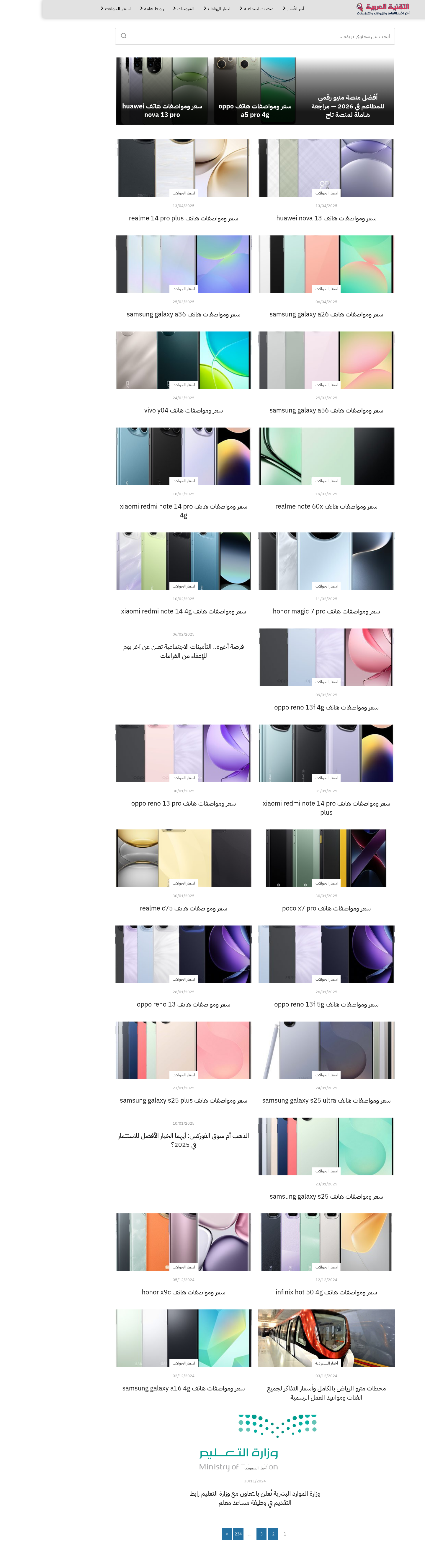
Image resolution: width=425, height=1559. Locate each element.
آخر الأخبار (253, 8)
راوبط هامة (111, 8)
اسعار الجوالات (75, 8)
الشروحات (143, 8)
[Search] (83, 34)
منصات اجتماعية (216, 8)
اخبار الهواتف (177, 8)
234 (195, 1534)
